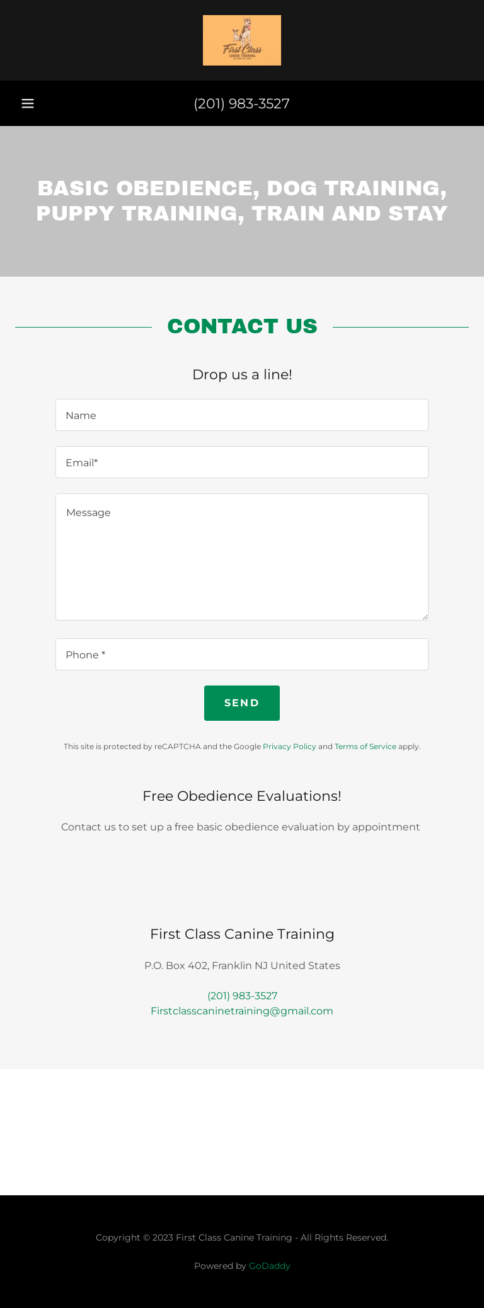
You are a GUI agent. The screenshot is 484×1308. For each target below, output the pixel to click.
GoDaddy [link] (270, 1265)
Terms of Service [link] (365, 746)
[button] (27, 103)
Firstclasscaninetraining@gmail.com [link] (242, 1011)
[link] (242, 40)
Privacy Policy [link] (289, 746)
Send (242, 703)
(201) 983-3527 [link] (241, 103)
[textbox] (242, 415)
